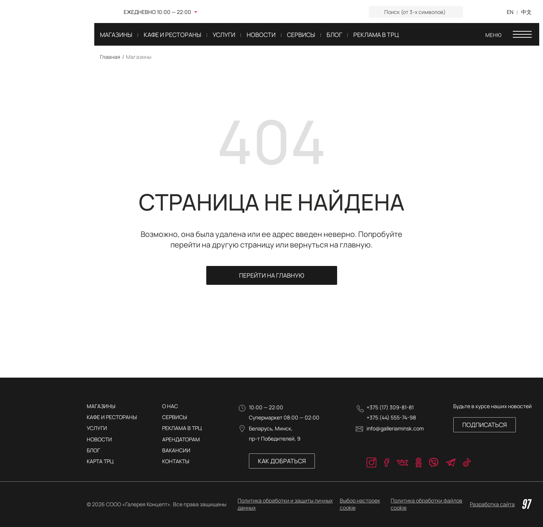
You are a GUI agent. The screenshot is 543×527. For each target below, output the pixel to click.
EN (510, 11)
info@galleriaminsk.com (395, 428)
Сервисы (174, 417)
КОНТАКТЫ (175, 461)
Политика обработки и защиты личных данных (285, 504)
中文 (526, 11)
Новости (99, 439)
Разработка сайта (501, 504)
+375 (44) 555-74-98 (391, 417)
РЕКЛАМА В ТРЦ (182, 428)
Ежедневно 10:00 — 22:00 (157, 11)
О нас (170, 406)
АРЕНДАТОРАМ (181, 439)
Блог (93, 450)
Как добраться (282, 461)
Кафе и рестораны (112, 417)
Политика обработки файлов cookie (426, 504)
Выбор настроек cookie (360, 504)
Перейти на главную (271, 275)
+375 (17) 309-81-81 (390, 407)
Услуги (97, 428)
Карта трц (100, 461)
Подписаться (484, 425)
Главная (110, 56)
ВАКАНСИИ (176, 450)
